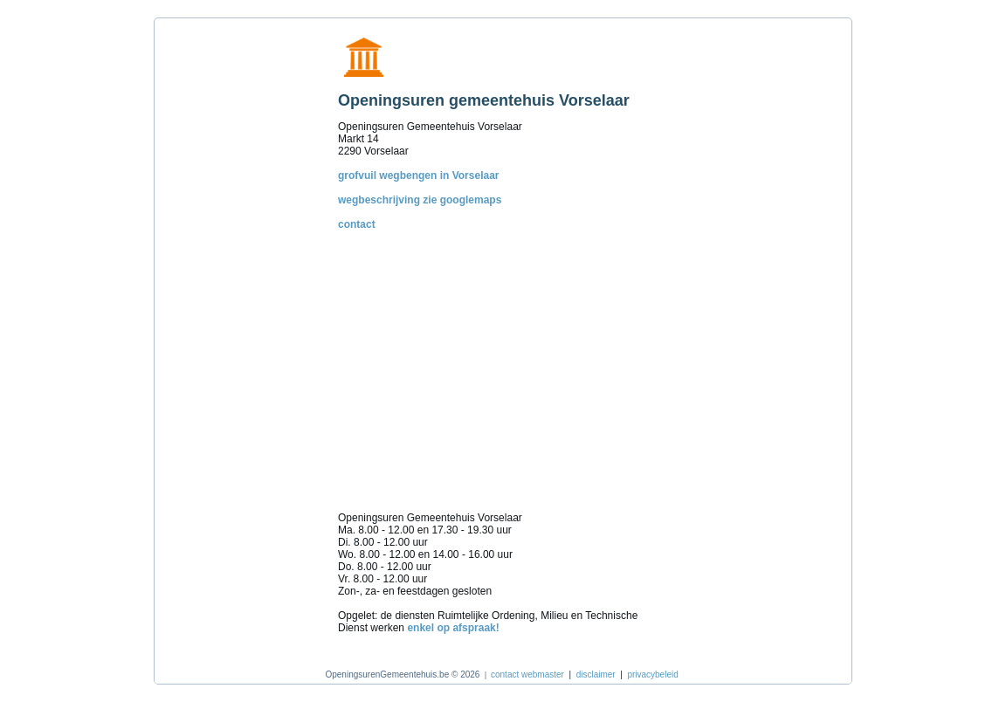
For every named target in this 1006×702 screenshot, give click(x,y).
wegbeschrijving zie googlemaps (419, 200)
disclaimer (596, 674)
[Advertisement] (242, 287)
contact (357, 224)
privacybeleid (652, 674)
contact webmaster (527, 674)
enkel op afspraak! (453, 628)
